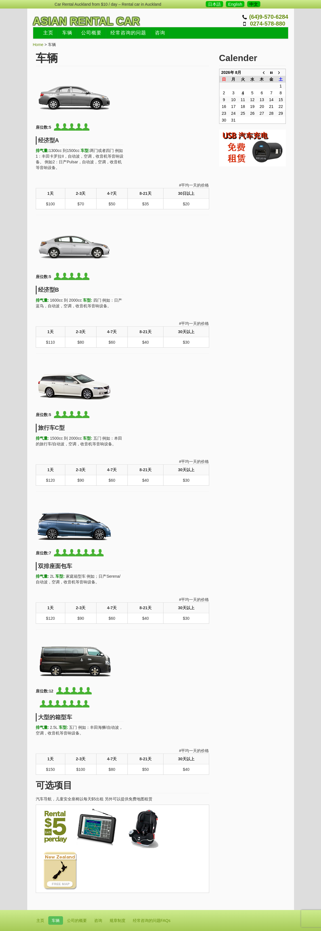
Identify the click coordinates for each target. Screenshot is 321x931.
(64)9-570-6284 (268, 17)
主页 (48, 33)
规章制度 (117, 920)
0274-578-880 (268, 23)
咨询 (160, 33)
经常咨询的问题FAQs (152, 920)
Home (38, 44)
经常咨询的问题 (128, 33)
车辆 (67, 33)
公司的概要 (77, 920)
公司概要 (91, 33)
